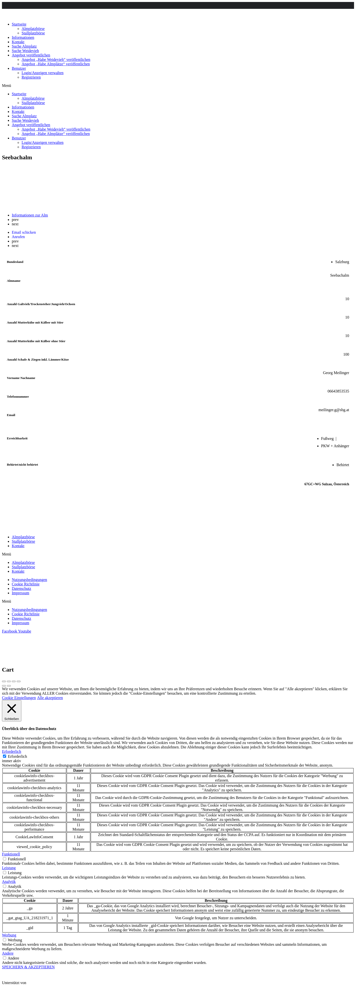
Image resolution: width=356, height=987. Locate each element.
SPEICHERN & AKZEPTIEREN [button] (28, 967)
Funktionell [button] (11, 854)
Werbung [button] (9, 935)
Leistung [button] (9, 868)
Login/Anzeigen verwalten (43, 73)
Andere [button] (7, 953)
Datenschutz (21, 588)
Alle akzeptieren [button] (50, 698)
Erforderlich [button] (11, 751)
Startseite (19, 24)
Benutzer (19, 68)
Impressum (20, 593)
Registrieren (31, 77)
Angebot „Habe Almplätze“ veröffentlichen (56, 64)
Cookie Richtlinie (25, 584)
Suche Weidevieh (25, 51)
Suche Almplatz (24, 46)
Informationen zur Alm (30, 215)
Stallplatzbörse (33, 33)
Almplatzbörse (33, 29)
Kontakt (18, 42)
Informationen (23, 37)
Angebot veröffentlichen (31, 55)
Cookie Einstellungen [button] (19, 698)
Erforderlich (17, 756)
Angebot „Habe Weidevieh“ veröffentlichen (56, 59)
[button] (178, 85)
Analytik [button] (9, 881)
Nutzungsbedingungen (29, 580)
